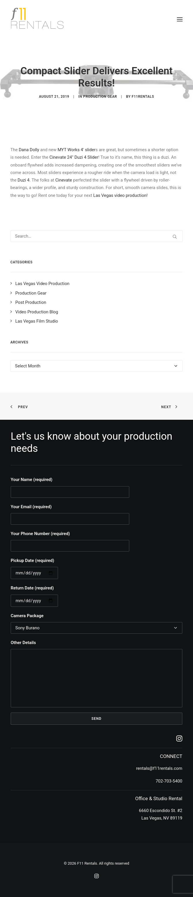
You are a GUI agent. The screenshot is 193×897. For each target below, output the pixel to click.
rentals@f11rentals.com (159, 768)
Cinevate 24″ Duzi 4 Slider (73, 157)
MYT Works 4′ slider (76, 149)
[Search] (96, 236)
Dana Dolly (29, 149)
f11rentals (143, 97)
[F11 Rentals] (37, 19)
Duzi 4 (23, 180)
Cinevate (63, 180)
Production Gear (100, 97)
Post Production (30, 302)
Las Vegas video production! (120, 195)
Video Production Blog (36, 312)
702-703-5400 (168, 781)
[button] (179, 19)
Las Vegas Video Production (42, 283)
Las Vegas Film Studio (36, 321)
